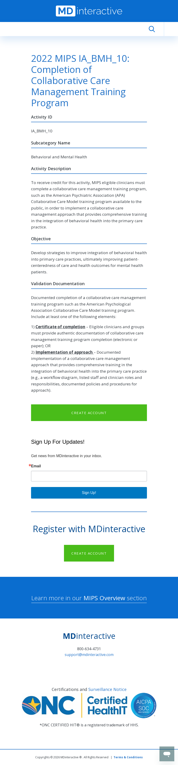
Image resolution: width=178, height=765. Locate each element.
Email (36, 466)
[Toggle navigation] (171, 29)
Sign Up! (89, 493)
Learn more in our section (89, 598)
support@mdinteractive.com (89, 654)
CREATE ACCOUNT (89, 412)
